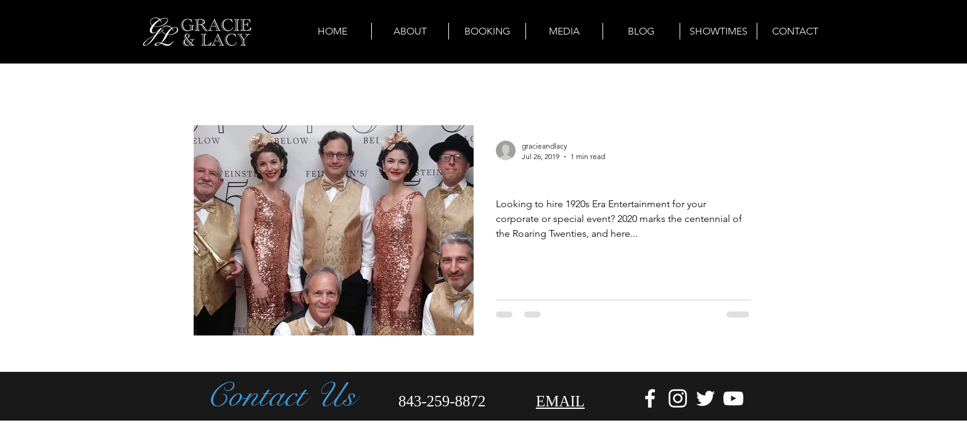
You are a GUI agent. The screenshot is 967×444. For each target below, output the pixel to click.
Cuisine (497, 88)
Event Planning (374, 88)
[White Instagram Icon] (677, 398)
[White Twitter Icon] (705, 398)
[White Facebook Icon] (650, 398)
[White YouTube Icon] (733, 398)
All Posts (212, 88)
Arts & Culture (286, 88)
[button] (757, 89)
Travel (443, 88)
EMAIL (560, 401)
